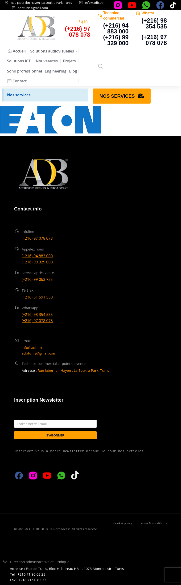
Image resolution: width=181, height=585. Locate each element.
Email (26, 340)
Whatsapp (150, 13)
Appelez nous (33, 249)
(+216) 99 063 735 (37, 279)
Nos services (18, 94)
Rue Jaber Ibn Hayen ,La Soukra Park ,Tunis (41, 2)
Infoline (28, 231)
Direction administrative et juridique (39, 561)
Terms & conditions (153, 523)
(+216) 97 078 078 (154, 40)
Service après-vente (38, 272)
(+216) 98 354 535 (154, 23)
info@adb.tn (94, 2)
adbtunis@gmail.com (33, 8)
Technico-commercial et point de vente (54, 363)
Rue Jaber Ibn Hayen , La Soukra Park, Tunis (73, 370)
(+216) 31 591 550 (37, 297)
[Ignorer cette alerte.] (84, 94)
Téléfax (27, 290)
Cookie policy (122, 523)
